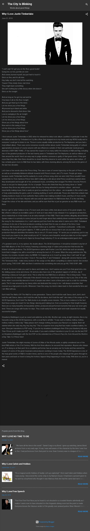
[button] (86, 14)
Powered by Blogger (45, 522)
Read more (83, 456)
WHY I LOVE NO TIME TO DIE (15, 436)
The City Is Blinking (20, 4)
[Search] (86, 4)
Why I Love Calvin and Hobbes (16, 464)
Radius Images (50, 526)
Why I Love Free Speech (13, 491)
